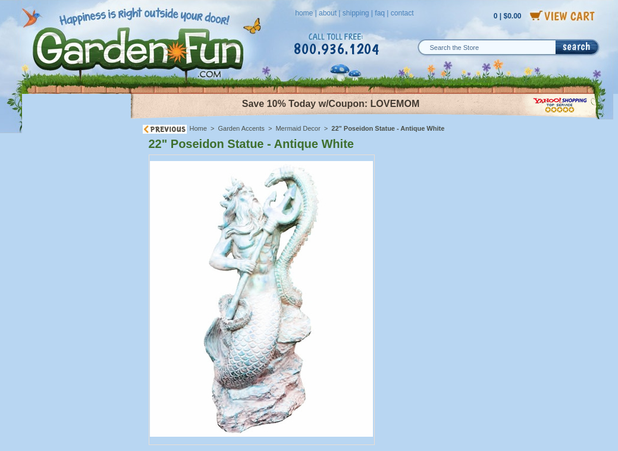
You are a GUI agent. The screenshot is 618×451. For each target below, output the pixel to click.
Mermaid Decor (297, 128)
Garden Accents (241, 128)
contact (402, 13)
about (328, 13)
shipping (356, 13)
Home (198, 128)
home (304, 13)
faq (380, 13)
